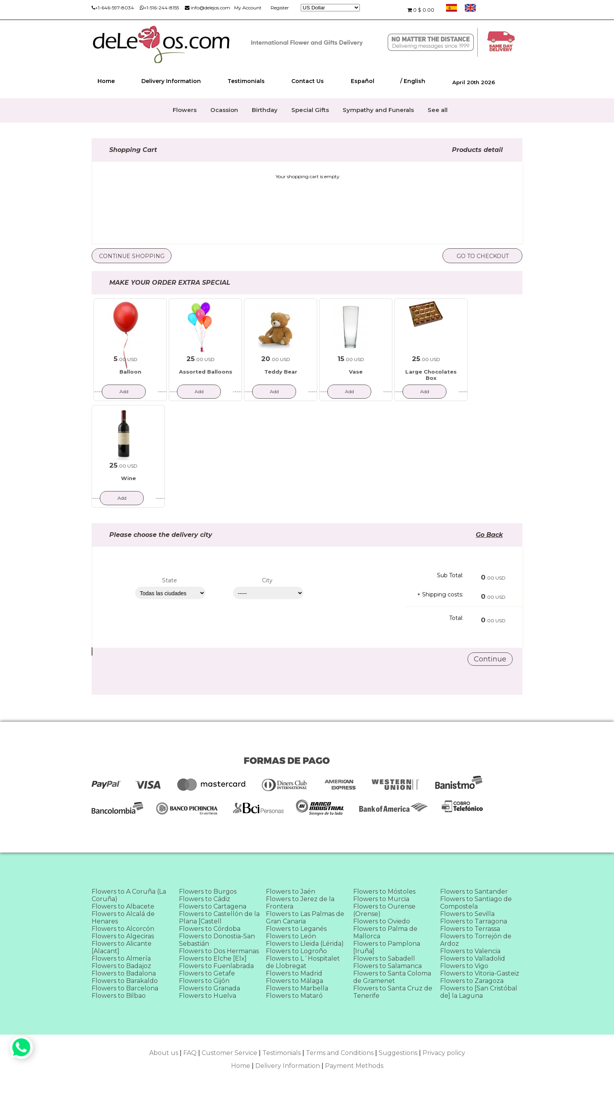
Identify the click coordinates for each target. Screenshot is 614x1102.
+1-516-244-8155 (159, 8)
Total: (456, 617)
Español (362, 81)
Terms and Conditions (340, 1053)
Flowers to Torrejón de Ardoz (475, 939)
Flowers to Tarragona (473, 921)
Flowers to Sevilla (467, 914)
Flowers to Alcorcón (123, 928)
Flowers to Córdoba (209, 928)
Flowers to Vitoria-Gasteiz (479, 973)
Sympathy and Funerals (378, 110)
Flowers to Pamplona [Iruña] (386, 947)
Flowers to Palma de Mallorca (385, 932)
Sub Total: (450, 575)
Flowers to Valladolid (472, 958)
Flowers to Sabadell (384, 958)
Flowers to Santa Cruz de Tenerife (392, 992)
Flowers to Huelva (207, 995)
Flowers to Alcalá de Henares (123, 917)
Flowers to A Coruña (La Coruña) (129, 895)
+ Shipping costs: (440, 594)
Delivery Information (171, 81)
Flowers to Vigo (464, 966)
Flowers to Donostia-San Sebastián (217, 939)
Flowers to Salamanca (387, 966)
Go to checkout (483, 256)
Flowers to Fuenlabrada (216, 966)
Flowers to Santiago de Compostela (476, 902)
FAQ (190, 1053)
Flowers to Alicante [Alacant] (122, 947)
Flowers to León (291, 936)
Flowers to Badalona (124, 973)
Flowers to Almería (121, 958)
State (169, 580)
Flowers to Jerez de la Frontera (300, 902)
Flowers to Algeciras (123, 936)
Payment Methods (354, 1065)
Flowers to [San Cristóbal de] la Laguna (478, 992)
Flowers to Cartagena (212, 906)
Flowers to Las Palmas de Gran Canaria (305, 917)
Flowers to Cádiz (204, 899)
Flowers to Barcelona (125, 988)
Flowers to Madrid (294, 973)
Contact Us (307, 81)
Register (280, 8)
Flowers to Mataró (294, 995)
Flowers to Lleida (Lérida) (305, 943)
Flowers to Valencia (470, 951)
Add (123, 391)
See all (438, 110)
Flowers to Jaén (290, 891)
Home (106, 81)
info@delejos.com (207, 8)
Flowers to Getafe (207, 973)
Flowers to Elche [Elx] (213, 958)
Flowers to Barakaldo (125, 981)
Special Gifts (310, 110)
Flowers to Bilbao (119, 995)
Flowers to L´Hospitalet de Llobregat (303, 962)
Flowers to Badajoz (121, 966)
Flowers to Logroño (296, 951)
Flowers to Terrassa (470, 928)
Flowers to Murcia (381, 899)
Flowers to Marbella (297, 988)
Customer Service (229, 1053)
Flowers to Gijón (204, 981)
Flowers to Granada (209, 988)
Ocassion (224, 110)
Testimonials (246, 81)
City (267, 580)
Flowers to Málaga (294, 981)
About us (163, 1053)
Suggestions (398, 1053)
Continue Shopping (131, 256)
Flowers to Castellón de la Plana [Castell (219, 917)
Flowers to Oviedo (381, 921)
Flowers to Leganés (296, 928)
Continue (490, 659)
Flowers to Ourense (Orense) (384, 910)
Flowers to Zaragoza (472, 981)
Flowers (185, 110)
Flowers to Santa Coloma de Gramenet (392, 977)
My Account (248, 8)
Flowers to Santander (474, 891)
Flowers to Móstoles (384, 891)
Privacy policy (444, 1053)
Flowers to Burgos (208, 891)
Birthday (265, 110)
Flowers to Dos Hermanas (219, 951)
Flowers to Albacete (123, 906)
